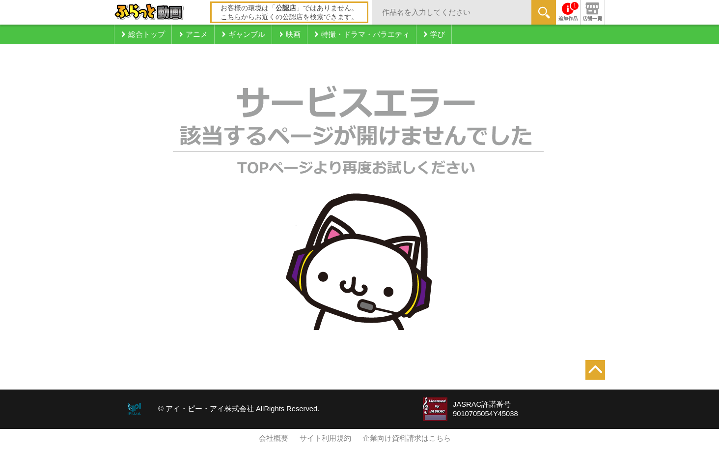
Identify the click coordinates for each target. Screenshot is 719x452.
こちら (231, 17)
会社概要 (273, 438)
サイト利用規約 (325, 438)
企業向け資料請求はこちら (406, 438)
